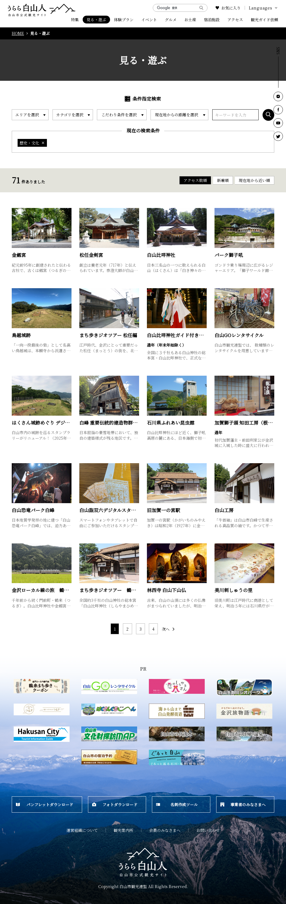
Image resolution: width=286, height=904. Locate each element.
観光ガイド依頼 (264, 19)
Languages (263, 8)
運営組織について (82, 830)
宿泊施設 (212, 19)
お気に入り (228, 8)
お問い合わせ (208, 830)
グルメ (171, 19)
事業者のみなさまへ (243, 804)
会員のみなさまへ (164, 830)
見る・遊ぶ (96, 19)
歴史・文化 (32, 143)
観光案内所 (123, 830)
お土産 (190, 19)
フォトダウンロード (114, 804)
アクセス (235, 19)
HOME (18, 33)
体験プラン (124, 19)
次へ (168, 629)
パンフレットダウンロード (44, 804)
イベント (149, 19)
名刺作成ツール (177, 804)
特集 (75, 19)
